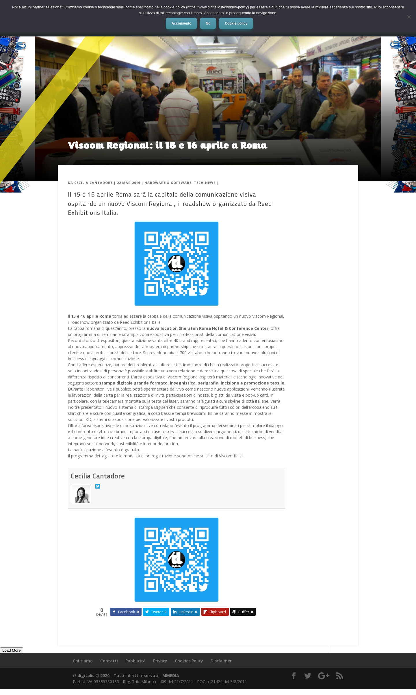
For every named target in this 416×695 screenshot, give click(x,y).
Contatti (109, 660)
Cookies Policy (189, 660)
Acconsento (182, 23)
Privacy (160, 660)
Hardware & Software (168, 182)
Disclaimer (221, 660)
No (208, 23)
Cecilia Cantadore (93, 182)
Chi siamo (83, 660)
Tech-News (205, 182)
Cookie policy (236, 23)
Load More (11, 650)
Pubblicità (135, 660)
